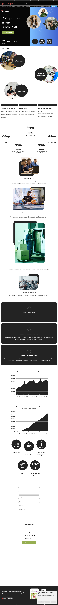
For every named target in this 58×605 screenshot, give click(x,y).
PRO (38, 0)
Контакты (31, 604)
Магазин (53, 7)
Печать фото (4, 7)
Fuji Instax (17, 604)
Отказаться (47, 601)
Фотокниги (9, 7)
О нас (3, 0)
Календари (14, 7)
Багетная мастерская (34, 7)
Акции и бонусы (30, 0)
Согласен (53, 601)
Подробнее (41, 601)
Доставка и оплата (9, 0)
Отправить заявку (29, 526)
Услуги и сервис (47, 7)
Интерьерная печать (20, 7)
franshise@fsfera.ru (29, 534)
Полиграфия (41, 7)
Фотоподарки (27, 7)
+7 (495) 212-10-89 (29, 4)
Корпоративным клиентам (19, 0)
